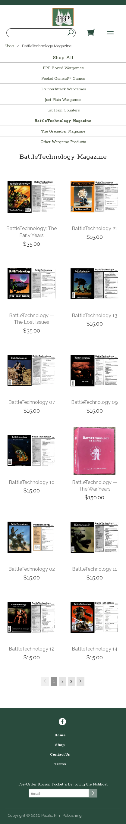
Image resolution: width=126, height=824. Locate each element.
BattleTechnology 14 (95, 649)
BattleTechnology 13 (94, 315)
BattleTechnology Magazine (63, 121)
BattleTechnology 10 (32, 482)
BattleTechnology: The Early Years (31, 232)
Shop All (63, 58)
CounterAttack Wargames (63, 89)
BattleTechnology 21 (94, 228)
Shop (9, 46)
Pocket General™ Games (63, 78)
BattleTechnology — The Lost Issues (31, 319)
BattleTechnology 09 (94, 402)
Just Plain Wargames (63, 100)
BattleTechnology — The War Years (94, 485)
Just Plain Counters (63, 110)
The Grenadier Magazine (63, 131)
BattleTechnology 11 (94, 569)
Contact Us (60, 754)
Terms (60, 764)
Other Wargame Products (63, 142)
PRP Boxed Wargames (63, 68)
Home (60, 735)
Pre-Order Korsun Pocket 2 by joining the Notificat (63, 784)
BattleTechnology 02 (31, 569)
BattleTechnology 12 (31, 649)
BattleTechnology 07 (31, 402)
